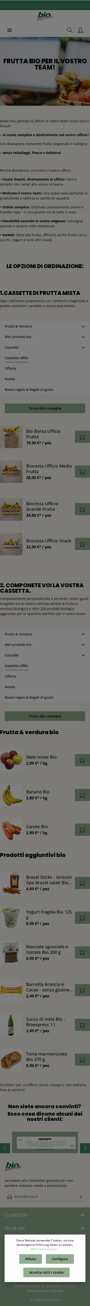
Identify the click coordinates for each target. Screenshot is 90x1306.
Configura (60, 1259)
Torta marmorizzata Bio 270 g (46, 1056)
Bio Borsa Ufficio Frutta (43, 433)
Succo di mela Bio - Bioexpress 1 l (45, 1021)
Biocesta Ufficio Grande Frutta (42, 506)
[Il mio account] (80, 30)
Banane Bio (37, 791)
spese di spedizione (47, 1285)
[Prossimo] (85, 1148)
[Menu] (9, 30)
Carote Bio (37, 826)
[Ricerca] (70, 30)
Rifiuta (30, 1259)
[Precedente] (5, 1148)
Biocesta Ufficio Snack (48, 540)
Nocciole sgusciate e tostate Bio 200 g (47, 949)
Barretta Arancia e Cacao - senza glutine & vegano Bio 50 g (47, 986)
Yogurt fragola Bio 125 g (49, 914)
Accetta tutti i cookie (46, 1272)
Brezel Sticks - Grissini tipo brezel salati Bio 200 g (49, 879)
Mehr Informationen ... (45, 1249)
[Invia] (80, 1196)
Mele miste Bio (41, 757)
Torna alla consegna (45, 408)
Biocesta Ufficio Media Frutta (49, 468)
